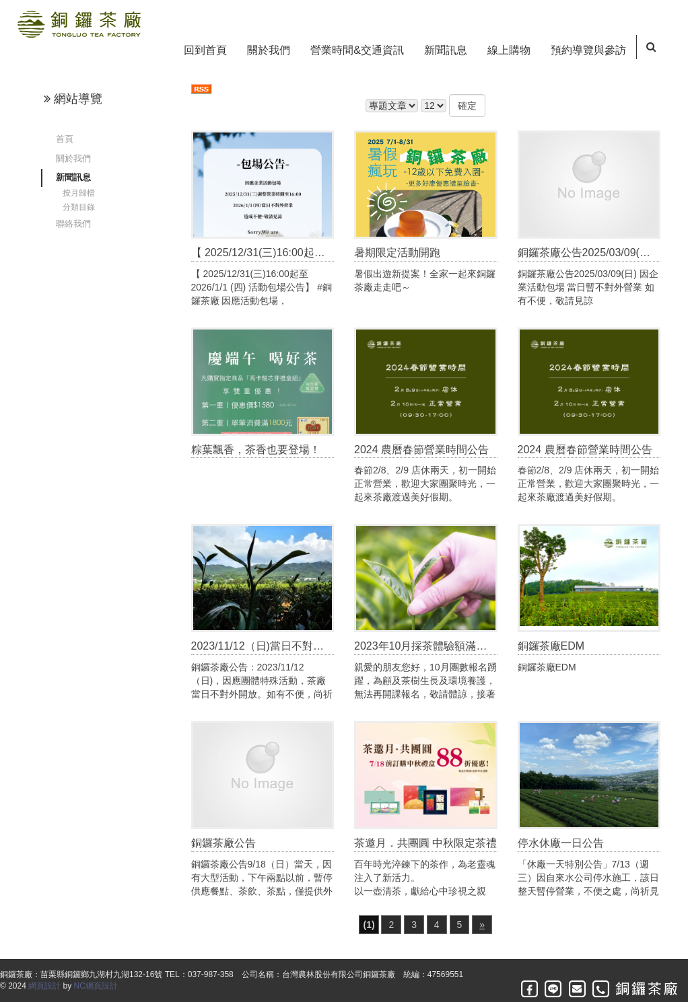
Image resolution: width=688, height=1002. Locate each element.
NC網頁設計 (96, 986)
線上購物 (508, 50)
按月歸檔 (79, 193)
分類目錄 (79, 207)
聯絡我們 (73, 224)
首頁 (64, 139)
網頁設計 (44, 986)
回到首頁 (205, 50)
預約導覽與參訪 (588, 50)
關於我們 (268, 50)
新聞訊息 (445, 50)
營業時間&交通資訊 (357, 50)
